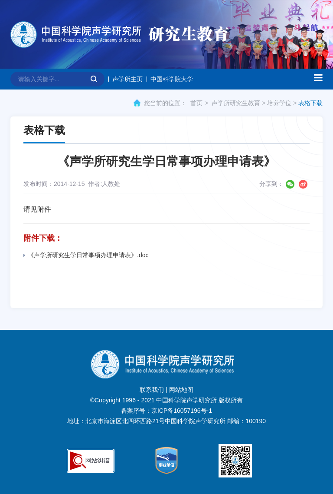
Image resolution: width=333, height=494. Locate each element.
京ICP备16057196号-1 (181, 410)
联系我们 (152, 389)
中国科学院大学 (171, 79)
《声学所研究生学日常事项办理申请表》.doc (85, 255)
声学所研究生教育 (236, 102)
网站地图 (181, 389)
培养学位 (279, 102)
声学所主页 (127, 79)
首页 (196, 102)
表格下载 (310, 102)
